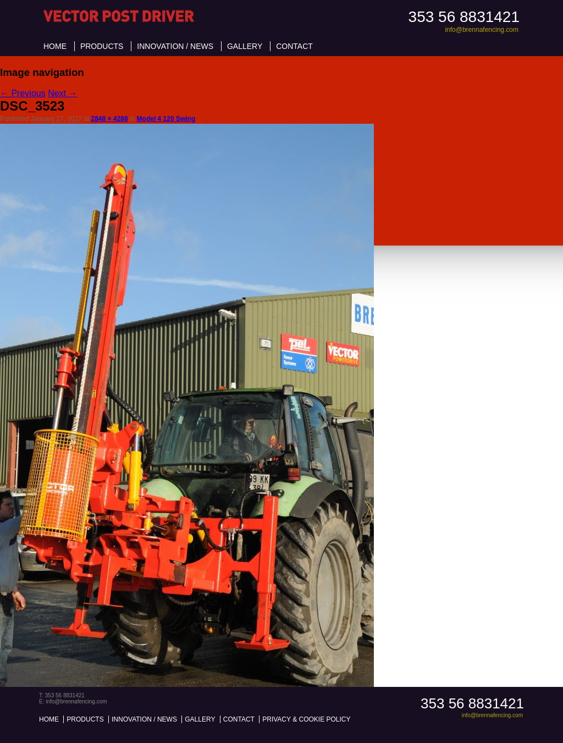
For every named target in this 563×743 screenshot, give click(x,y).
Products (102, 46)
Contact (294, 46)
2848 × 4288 (109, 119)
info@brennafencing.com (481, 30)
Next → (62, 93)
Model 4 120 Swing (166, 119)
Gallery (244, 46)
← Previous (23, 93)
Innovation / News (175, 46)
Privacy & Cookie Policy (306, 719)
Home (55, 46)
